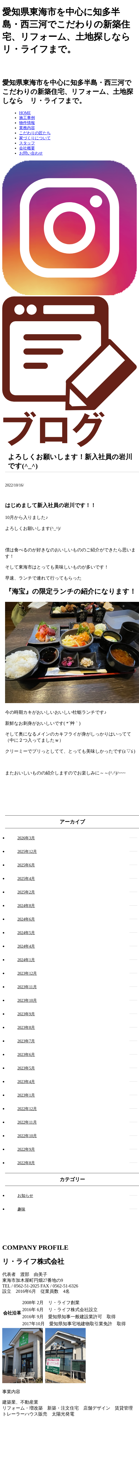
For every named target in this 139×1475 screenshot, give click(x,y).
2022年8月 (26, 1163)
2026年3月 (26, 838)
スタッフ (27, 143)
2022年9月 (26, 1149)
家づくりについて (35, 138)
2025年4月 (26, 879)
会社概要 (27, 148)
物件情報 (27, 123)
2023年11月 (27, 987)
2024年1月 (26, 960)
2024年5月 (26, 933)
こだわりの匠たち (35, 133)
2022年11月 (27, 1122)
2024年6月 (26, 919)
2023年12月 (27, 973)
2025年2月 (26, 892)
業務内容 (27, 128)
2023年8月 (26, 1027)
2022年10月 (27, 1136)
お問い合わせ (31, 153)
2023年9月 (26, 1014)
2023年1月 (26, 1095)
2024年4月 (26, 946)
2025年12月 (27, 851)
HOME (25, 113)
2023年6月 (26, 1055)
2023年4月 (26, 1082)
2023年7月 (26, 1041)
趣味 (21, 1209)
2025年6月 (26, 865)
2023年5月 (26, 1068)
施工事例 (27, 118)
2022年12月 (27, 1109)
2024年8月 (26, 906)
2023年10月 (27, 1000)
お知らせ (25, 1196)
